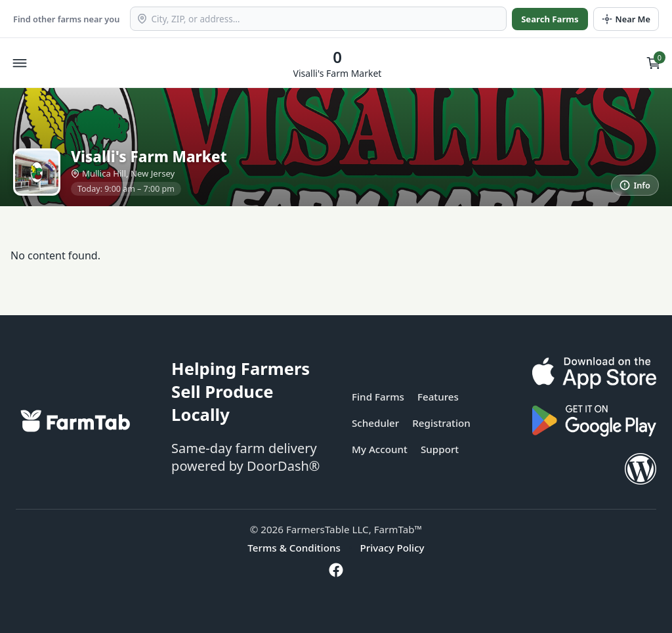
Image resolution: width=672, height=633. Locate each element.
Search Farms (549, 19)
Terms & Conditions (294, 547)
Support (440, 449)
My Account (380, 449)
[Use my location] (626, 19)
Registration (441, 422)
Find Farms (378, 396)
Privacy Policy (392, 547)
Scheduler (375, 422)
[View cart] (654, 63)
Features (438, 396)
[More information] (635, 185)
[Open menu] (19, 63)
